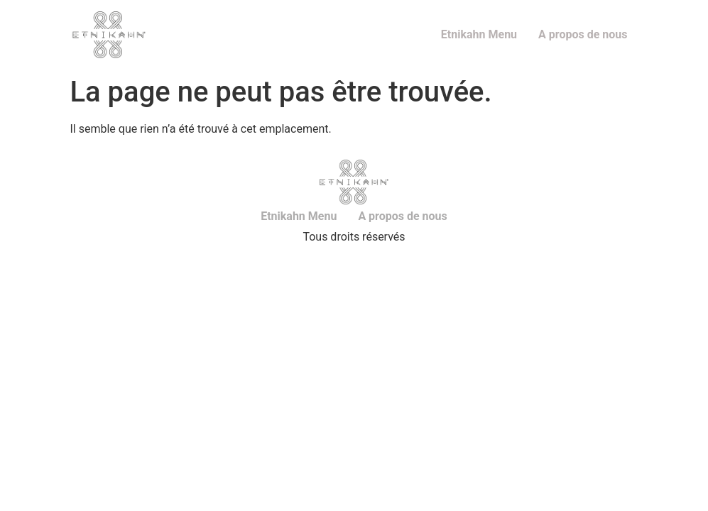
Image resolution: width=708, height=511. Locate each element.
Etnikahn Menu (479, 34)
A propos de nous (582, 34)
